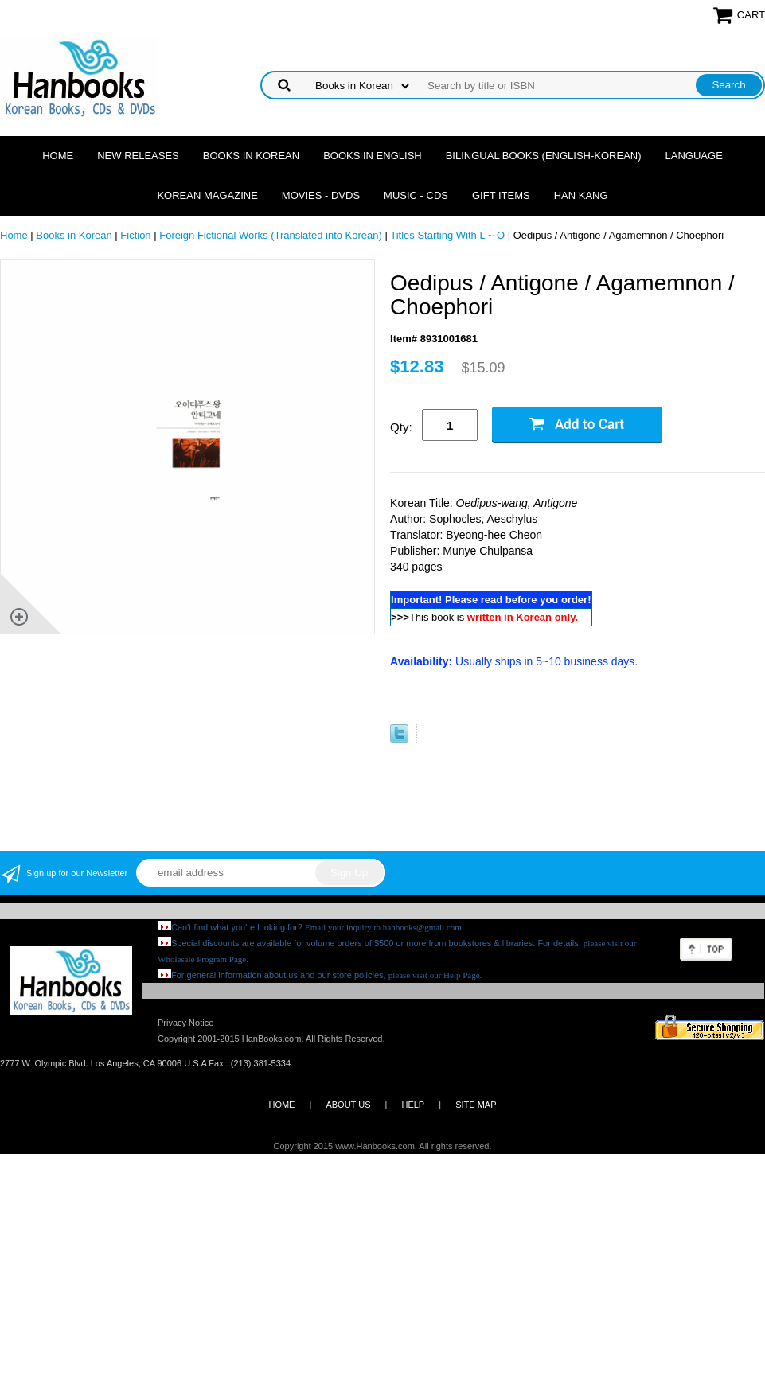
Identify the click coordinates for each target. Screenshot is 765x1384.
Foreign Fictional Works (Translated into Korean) (270, 235)
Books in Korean (251, 156)
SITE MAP (475, 1104)
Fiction (135, 235)
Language (694, 156)
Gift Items (501, 195)
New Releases (138, 156)
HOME (281, 1104)
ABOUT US (348, 1104)
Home (57, 156)
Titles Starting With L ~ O (447, 235)
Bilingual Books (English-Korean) (544, 156)
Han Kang (581, 195)
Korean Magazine (207, 195)
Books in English (372, 156)
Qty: (401, 427)
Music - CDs (416, 195)
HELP (412, 1104)
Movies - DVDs (321, 195)
